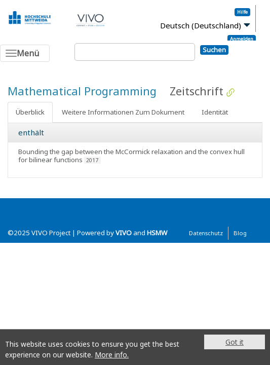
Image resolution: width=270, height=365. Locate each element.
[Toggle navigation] (25, 53)
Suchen (214, 49)
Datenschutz (206, 233)
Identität (215, 112)
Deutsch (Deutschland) (200, 25)
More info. (112, 354)
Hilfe (242, 12)
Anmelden (241, 38)
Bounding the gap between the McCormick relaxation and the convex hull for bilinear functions (131, 155)
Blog (240, 233)
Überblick (30, 112)
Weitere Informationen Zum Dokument (123, 112)
